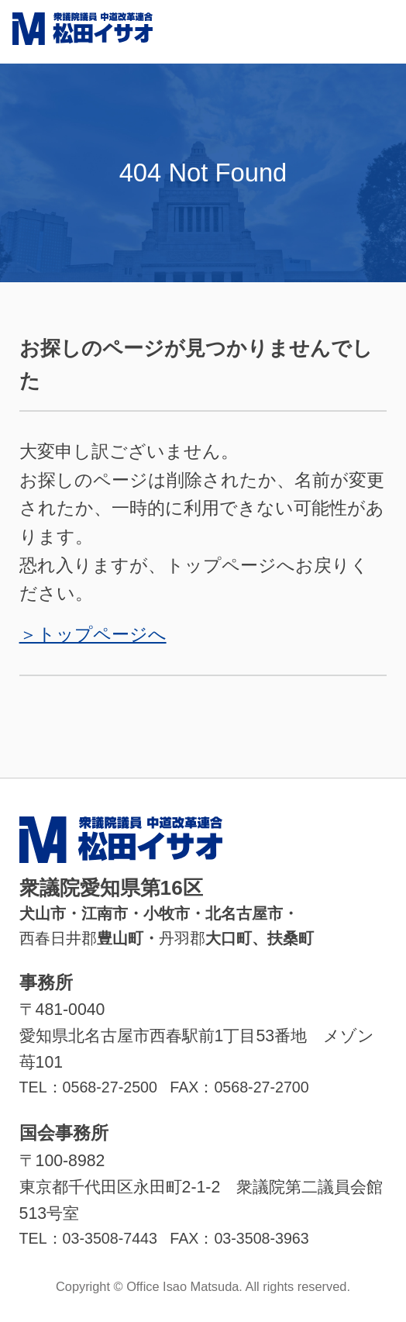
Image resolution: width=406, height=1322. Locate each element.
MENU (374, 32)
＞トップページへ (93, 634)
